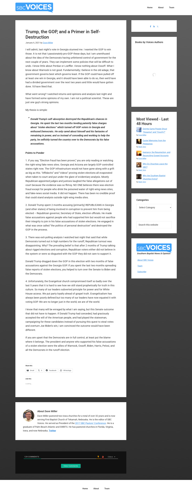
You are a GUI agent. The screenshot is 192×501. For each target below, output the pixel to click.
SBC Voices (34, 8)
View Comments (71, 466)
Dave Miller (142, 135)
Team (139, 266)
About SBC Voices (145, 260)
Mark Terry (142, 147)
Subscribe (141, 272)
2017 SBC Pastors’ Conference (90, 423)
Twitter (52, 430)
